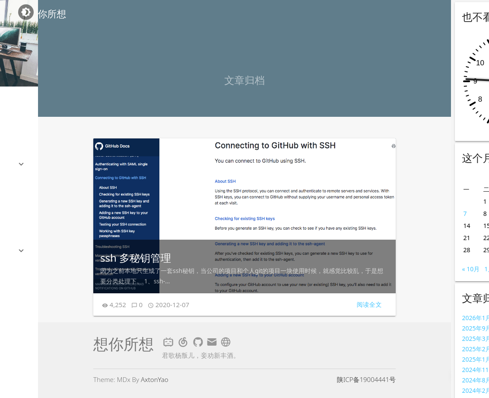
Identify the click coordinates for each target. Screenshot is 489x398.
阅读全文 (369, 304)
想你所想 (48, 13)
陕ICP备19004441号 (366, 379)
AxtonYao (154, 379)
